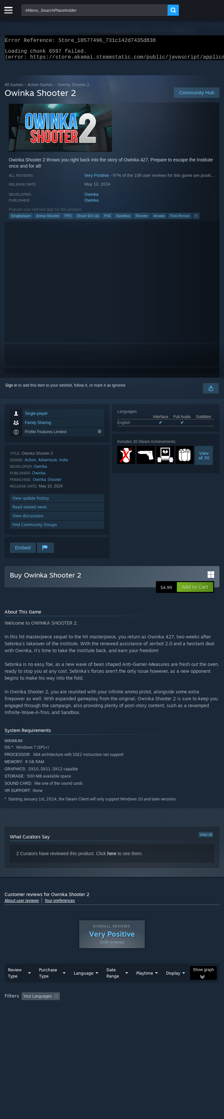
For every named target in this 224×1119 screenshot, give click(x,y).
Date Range (112, 986)
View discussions (28, 519)
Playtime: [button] (154, 1009)
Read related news (29, 510)
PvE (107, 220)
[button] (195, 591)
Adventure (47, 463)
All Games (14, 88)
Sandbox (123, 220)
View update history (30, 502)
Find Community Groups (34, 528)
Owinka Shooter (47, 483)
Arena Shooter (47, 220)
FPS (68, 220)
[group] (112, 1013)
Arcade (159, 220)
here (111, 857)
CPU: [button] (121, 1018)
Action (30, 463)
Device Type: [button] (171, 1018)
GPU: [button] (143, 1018)
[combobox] (95, 10)
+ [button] (196, 220)
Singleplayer (21, 220)
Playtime (144, 986)
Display (173, 986)
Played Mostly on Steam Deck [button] (32, 1018)
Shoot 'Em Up (88, 220)
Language (83, 986)
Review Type (15, 986)
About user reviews (22, 904)
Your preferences (60, 904)
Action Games (40, 88)
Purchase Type (48, 986)
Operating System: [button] (87, 1018)
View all (206, 838)
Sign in (11, 389)
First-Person (180, 220)
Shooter (142, 220)
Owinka (91, 198)
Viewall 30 (204, 459)
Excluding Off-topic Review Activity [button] (103, 1009)
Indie (63, 463)
